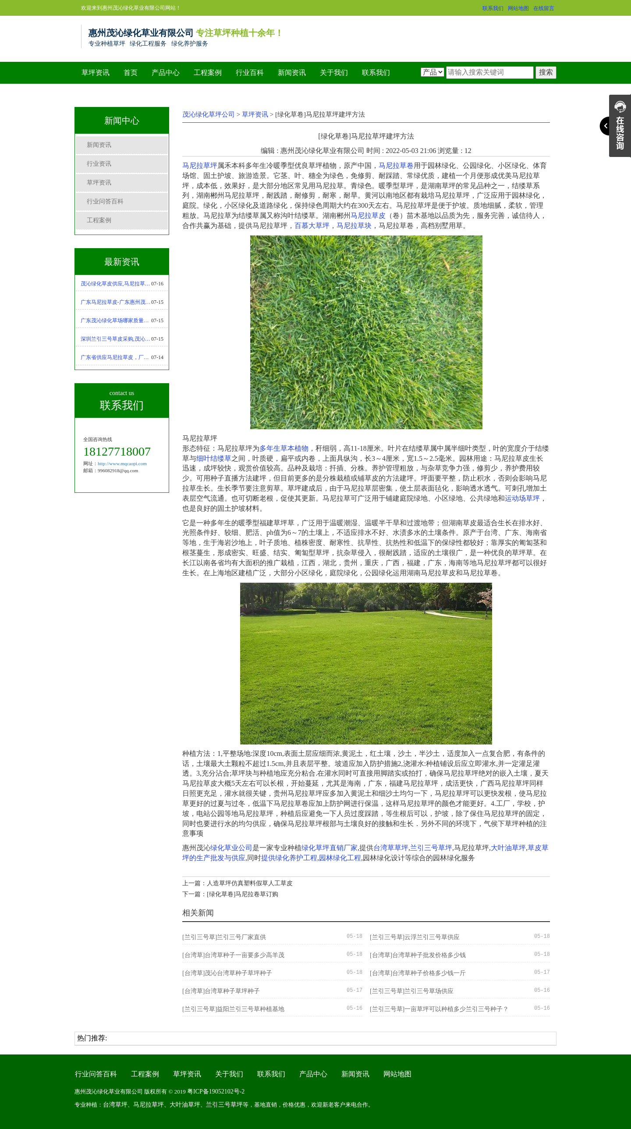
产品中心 (166, 72)
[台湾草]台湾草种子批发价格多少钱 (418, 955)
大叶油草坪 (508, 847)
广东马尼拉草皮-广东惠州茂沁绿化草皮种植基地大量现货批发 (116, 302)
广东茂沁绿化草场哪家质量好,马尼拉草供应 (116, 320)
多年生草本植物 (283, 448)
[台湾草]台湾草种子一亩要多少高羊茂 (233, 955)
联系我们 (492, 8)
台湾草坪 (115, 1104)
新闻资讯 (292, 72)
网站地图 (518, 8)
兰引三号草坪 (431, 847)
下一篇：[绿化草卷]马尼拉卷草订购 (230, 894)
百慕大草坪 (312, 225)
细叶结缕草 (213, 458)
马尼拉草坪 (199, 165)
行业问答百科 (105, 201)
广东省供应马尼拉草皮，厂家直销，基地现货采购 (116, 357)
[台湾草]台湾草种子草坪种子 (221, 991)
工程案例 (208, 72)
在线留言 (543, 8)
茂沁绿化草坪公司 (208, 114)
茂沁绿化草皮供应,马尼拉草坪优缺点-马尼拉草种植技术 (116, 284)
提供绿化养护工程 (289, 858)
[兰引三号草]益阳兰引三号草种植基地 (233, 1009)
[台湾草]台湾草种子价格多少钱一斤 (418, 973)
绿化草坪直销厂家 (329, 847)
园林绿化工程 (340, 858)
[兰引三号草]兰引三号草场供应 (412, 991)
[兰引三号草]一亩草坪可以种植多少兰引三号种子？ (439, 1009)
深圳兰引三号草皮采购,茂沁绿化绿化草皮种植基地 (116, 339)
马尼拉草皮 (368, 215)
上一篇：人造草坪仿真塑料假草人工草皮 (237, 883)
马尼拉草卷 (396, 165)
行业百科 (250, 72)
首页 (131, 72)
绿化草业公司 (231, 847)
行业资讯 (99, 163)
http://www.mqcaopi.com (122, 463)
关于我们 (334, 72)
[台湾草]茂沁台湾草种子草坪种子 (227, 973)
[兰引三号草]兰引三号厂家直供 (224, 937)
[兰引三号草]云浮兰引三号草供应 (415, 937)
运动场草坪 (522, 498)
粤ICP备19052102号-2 (216, 1091)
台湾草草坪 (390, 847)
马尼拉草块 (354, 225)
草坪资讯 (96, 72)
